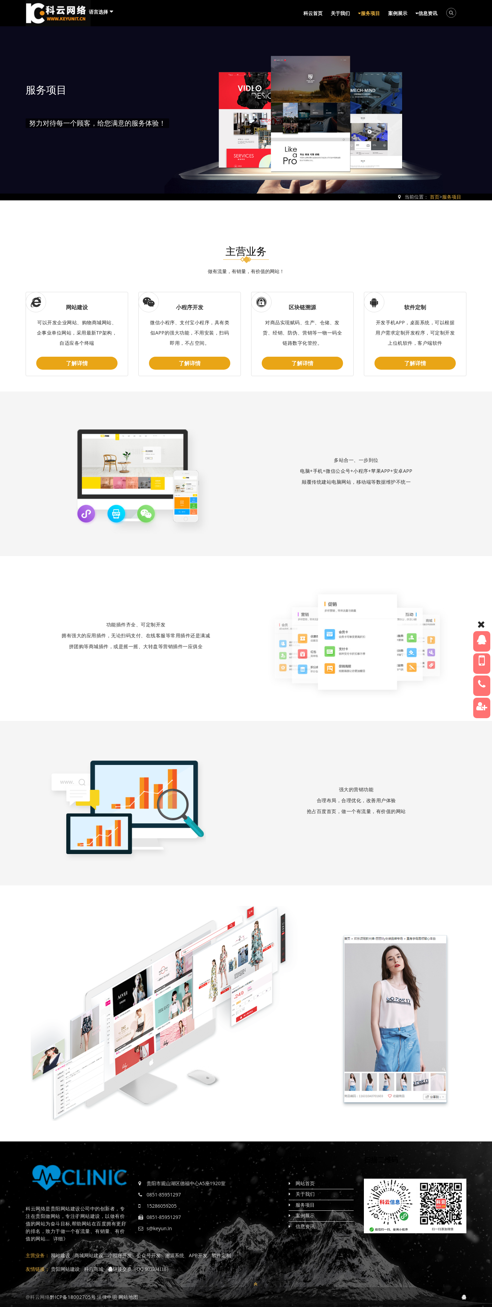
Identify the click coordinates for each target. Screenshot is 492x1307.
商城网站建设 (88, 1255)
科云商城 (93, 1269)
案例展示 (397, 13)
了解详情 (77, 363)
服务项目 (369, 13)
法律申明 (107, 1297)
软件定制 (415, 307)
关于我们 (340, 13)
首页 (434, 197)
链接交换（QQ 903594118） (142, 1269)
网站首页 (305, 1183)
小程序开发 (189, 307)
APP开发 (198, 1255)
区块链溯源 (302, 307)
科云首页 (313, 13)
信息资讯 (426, 13)
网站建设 (77, 307)
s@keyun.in (159, 1228)
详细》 (60, 1238)
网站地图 (128, 1297)
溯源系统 (174, 1255)
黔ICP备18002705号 (73, 1297)
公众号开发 (149, 1255)
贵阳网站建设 (65, 1269)
